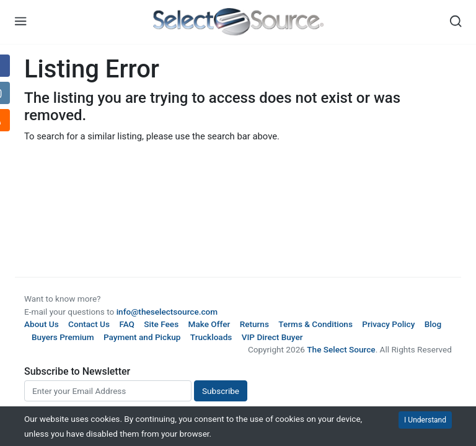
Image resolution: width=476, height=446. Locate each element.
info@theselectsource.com (167, 312)
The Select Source (341, 349)
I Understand (425, 420)
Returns (254, 324)
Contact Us (89, 324)
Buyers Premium (63, 337)
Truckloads (211, 337)
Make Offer (209, 324)
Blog (433, 324)
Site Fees (161, 324)
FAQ (126, 324)
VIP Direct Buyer (272, 337)
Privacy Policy (388, 324)
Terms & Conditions (315, 324)
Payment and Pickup (142, 337)
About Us (41, 324)
